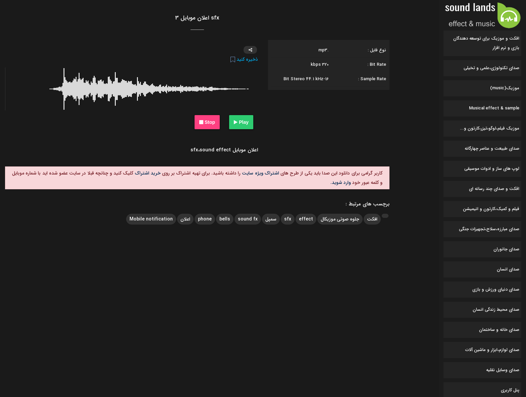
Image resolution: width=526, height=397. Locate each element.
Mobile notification (151, 219)
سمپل (270, 219)
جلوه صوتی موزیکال (340, 219)
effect (306, 219)
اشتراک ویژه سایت (260, 173)
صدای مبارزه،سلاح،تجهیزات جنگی (489, 229)
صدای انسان (508, 269)
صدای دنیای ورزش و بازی (495, 289)
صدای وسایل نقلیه (502, 370)
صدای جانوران (506, 249)
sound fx (248, 219)
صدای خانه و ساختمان (499, 329)
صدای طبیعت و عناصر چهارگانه (492, 148)
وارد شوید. (340, 182)
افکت (372, 219)
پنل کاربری (510, 390)
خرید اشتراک (146, 173)
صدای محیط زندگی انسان (496, 309)
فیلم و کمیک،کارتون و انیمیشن (491, 208)
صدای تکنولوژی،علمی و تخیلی (491, 67)
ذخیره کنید (244, 59)
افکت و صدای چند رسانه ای (494, 188)
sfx (287, 219)
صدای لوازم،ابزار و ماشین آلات (492, 349)
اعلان (185, 219)
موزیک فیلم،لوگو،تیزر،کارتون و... (489, 128)
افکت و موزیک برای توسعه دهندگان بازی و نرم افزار (486, 43)
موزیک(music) (504, 88)
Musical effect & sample (494, 108)
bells (224, 219)
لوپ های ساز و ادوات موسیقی (491, 168)
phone (205, 219)
